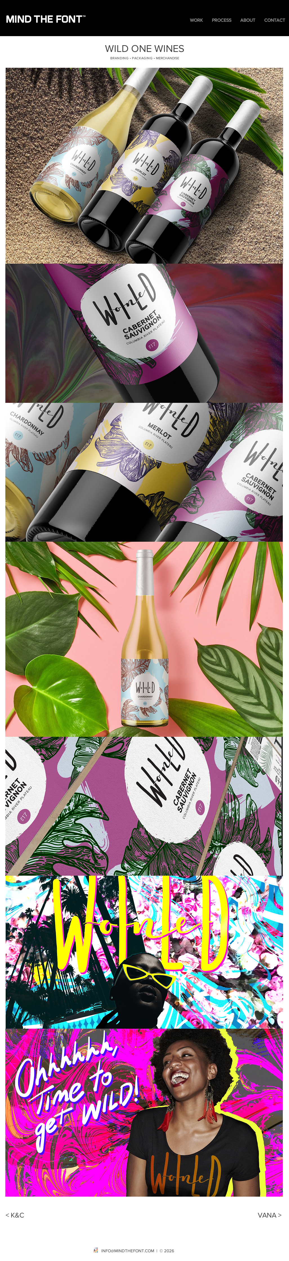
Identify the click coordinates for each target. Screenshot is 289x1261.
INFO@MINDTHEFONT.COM (127, 1250)
